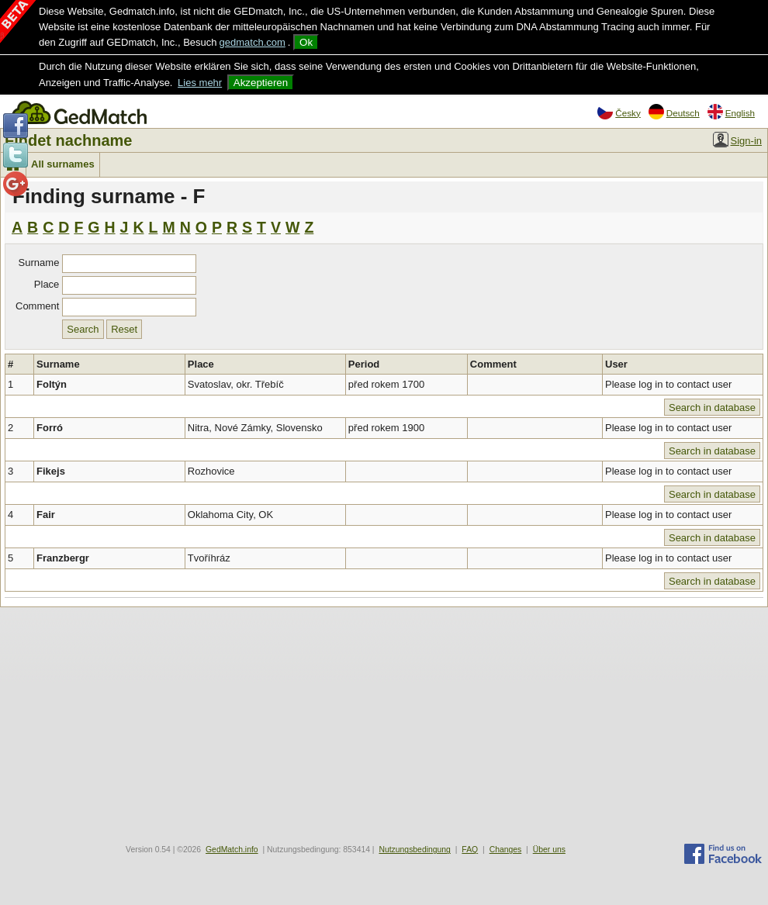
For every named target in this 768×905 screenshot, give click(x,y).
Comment (37, 306)
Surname (39, 262)
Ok (306, 42)
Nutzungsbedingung (414, 849)
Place (47, 284)
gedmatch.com (252, 42)
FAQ (470, 849)
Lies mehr (200, 82)
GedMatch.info (232, 849)
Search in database (712, 407)
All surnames (63, 164)
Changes (506, 849)
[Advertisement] (384, 723)
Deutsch (674, 111)
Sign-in (737, 139)
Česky (618, 111)
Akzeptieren (261, 82)
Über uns (549, 849)
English (731, 111)
